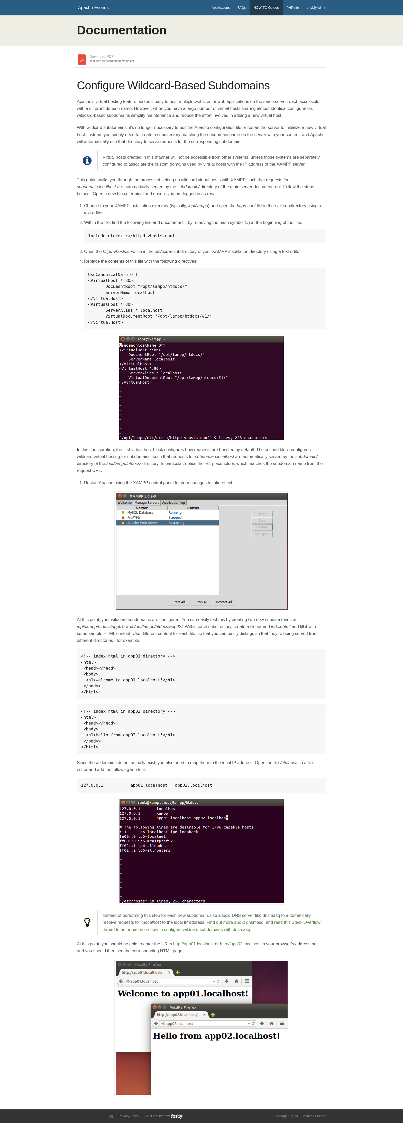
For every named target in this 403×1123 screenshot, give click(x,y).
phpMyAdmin (316, 7)
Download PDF (111, 58)
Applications (221, 7)
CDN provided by (164, 1116)
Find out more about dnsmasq (235, 922)
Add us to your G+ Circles (98, 1115)
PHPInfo (293, 7)
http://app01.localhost (193, 943)
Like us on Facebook (89, 1115)
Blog (109, 1116)
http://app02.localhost (240, 943)
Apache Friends (93, 7)
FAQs (241, 7)
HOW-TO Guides (266, 7)
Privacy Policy (129, 1116)
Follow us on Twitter (80, 1115)
